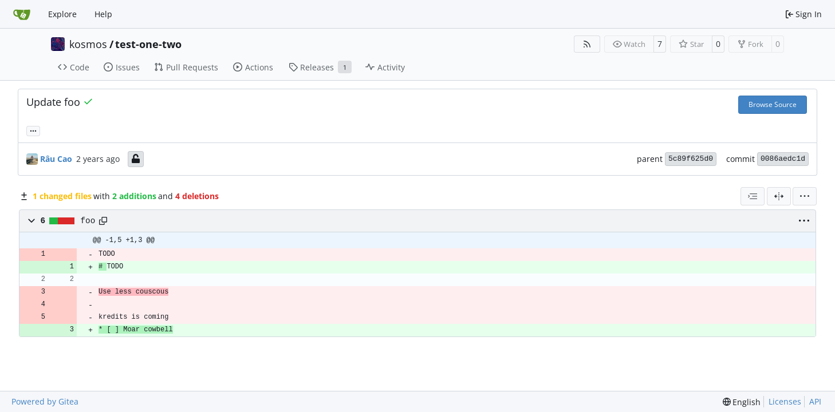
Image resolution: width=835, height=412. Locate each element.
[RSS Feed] (587, 44)
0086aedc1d (783, 158)
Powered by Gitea (44, 401)
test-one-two (148, 44)
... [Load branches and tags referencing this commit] (33, 130)
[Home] (22, 14)
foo (88, 220)
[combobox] (753, 196)
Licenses (785, 401)
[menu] (805, 196)
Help (103, 14)
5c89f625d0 (690, 158)
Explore (62, 14)
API (815, 401)
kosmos (88, 44)
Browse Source (773, 104)
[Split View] (779, 196)
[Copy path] (103, 221)
